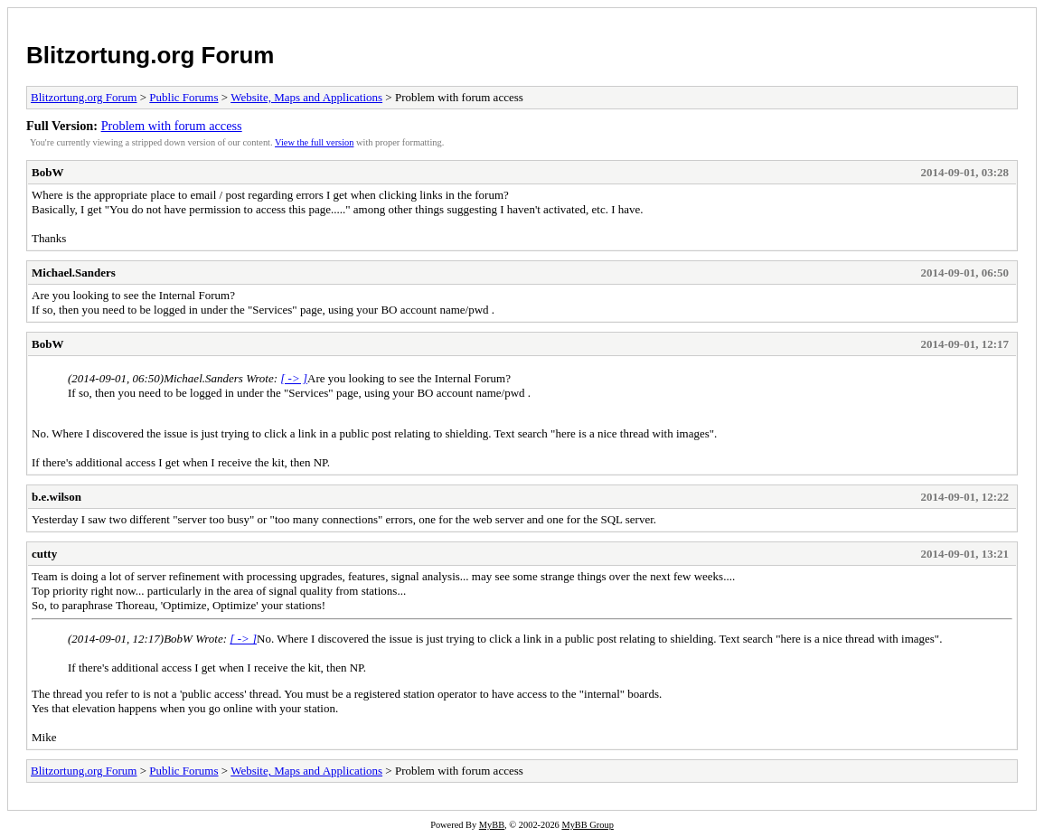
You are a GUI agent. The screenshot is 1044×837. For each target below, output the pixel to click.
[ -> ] (293, 378)
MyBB (491, 825)
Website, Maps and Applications (306, 97)
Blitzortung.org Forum (150, 55)
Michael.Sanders (74, 272)
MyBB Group (587, 825)
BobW (47, 172)
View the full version (314, 142)
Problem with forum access (171, 125)
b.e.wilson (56, 496)
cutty (44, 553)
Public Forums (183, 97)
